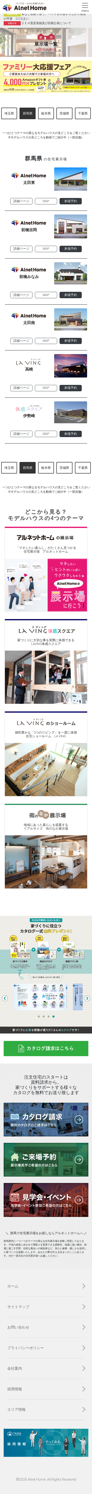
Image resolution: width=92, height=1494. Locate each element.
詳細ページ (21, 201)
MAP (46, 201)
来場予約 (70, 201)
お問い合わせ (18, 1327)
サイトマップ (18, 1307)
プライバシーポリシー (25, 1348)
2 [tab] (43, 1016)
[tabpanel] (46, 997)
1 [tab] (38, 1016)
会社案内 (14, 1368)
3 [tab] (48, 1016)
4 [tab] (53, 1016)
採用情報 (14, 1389)
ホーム (12, 1286)
